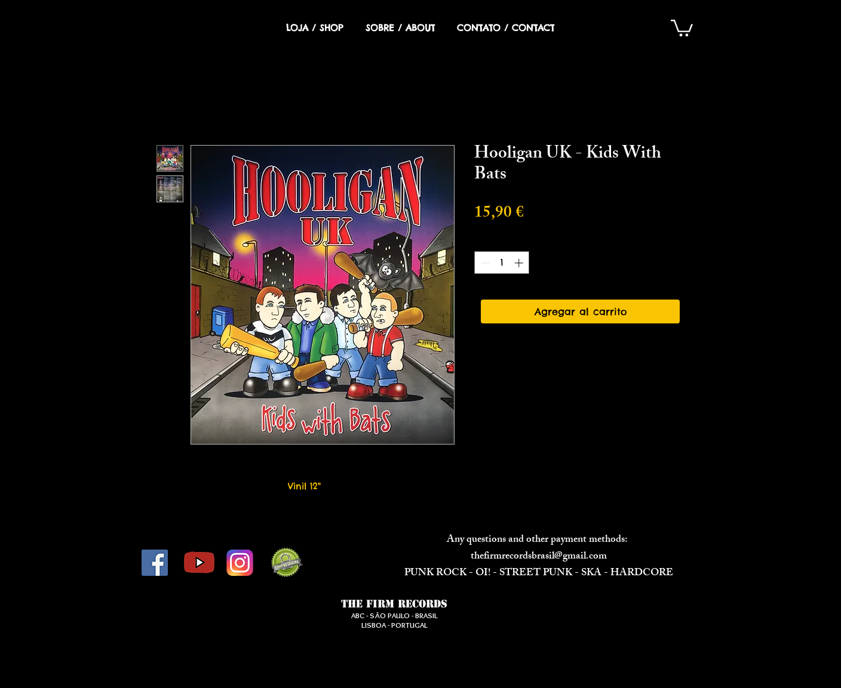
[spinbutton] (502, 263)
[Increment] (520, 263)
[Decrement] (484, 263)
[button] (682, 27)
